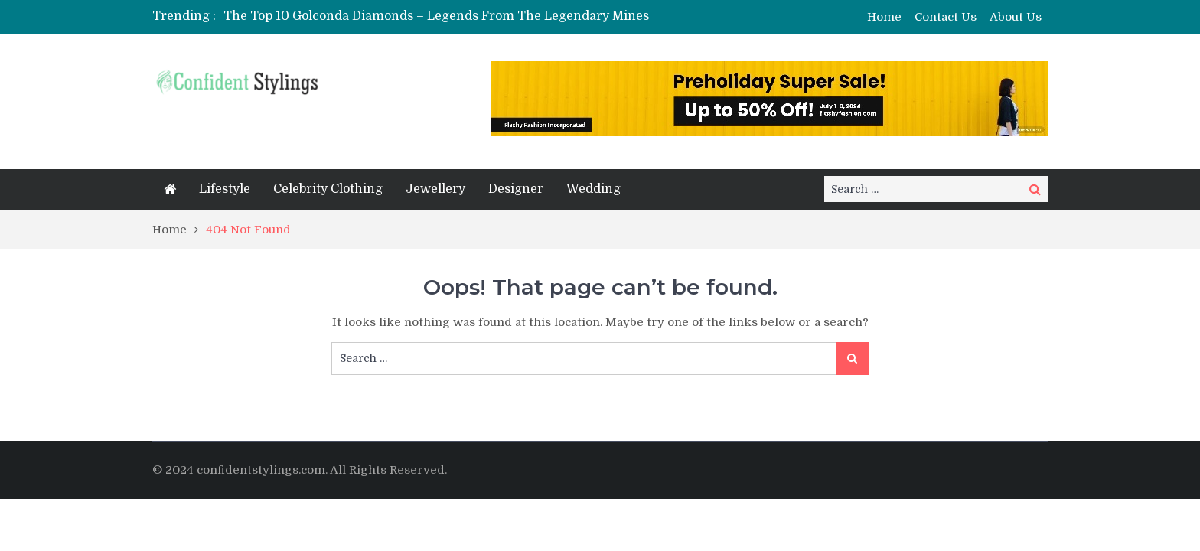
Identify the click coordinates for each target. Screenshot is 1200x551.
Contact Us (946, 17)
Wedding (593, 189)
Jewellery (435, 189)
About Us (1016, 17)
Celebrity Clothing (328, 189)
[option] (480, 16)
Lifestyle (224, 189)
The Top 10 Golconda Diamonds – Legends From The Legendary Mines (436, 16)
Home (884, 17)
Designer (515, 189)
